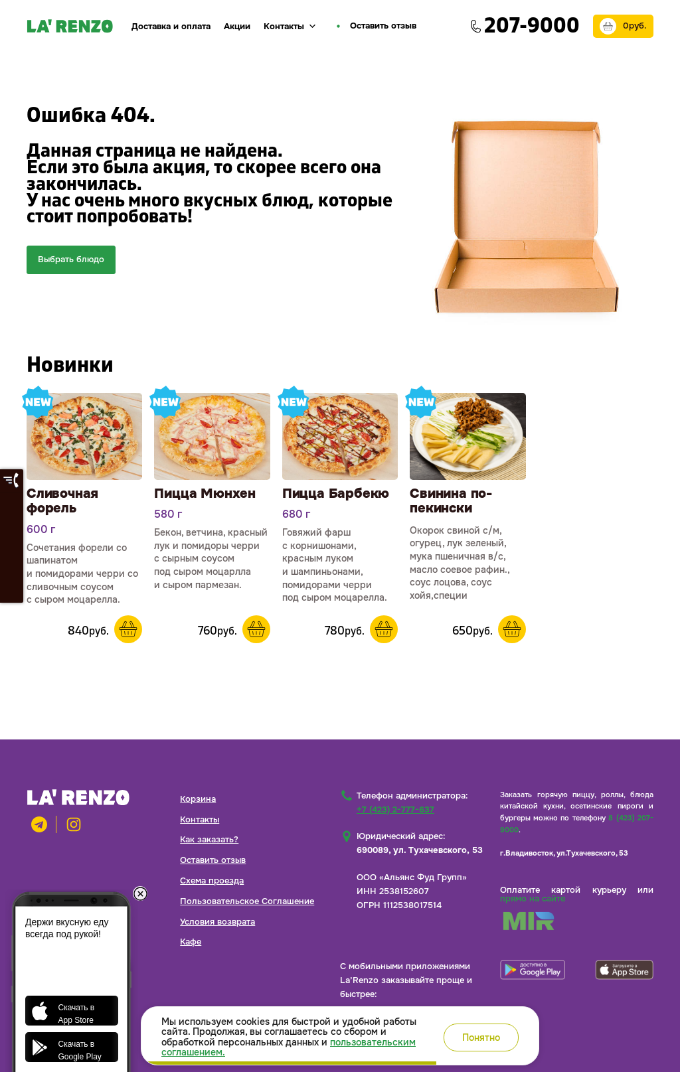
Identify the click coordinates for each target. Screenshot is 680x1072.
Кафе (190, 941)
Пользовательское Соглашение (247, 901)
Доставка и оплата (171, 26)
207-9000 (532, 26)
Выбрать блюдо (71, 259)
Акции (237, 26)
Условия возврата (217, 921)
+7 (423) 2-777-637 (395, 809)
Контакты (290, 26)
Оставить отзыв (213, 860)
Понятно (481, 1037)
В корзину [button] (128, 629)
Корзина (198, 798)
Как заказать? (209, 839)
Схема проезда (212, 880)
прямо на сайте (532, 898)
